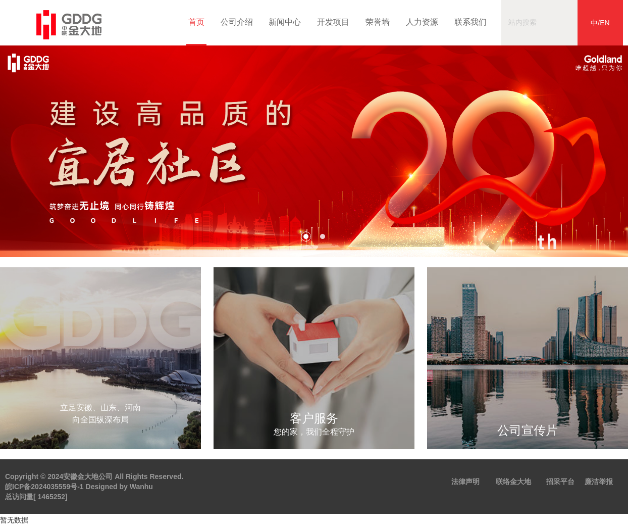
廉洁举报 (599, 481)
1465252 (52, 497)
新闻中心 (284, 22)
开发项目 (332, 22)
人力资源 (421, 22)
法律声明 (465, 481)
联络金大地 (513, 481)
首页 (196, 31)
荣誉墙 (376, 22)
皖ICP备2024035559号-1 (44, 487)
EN (604, 23)
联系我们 (469, 22)
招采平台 (560, 481)
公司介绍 (236, 22)
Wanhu (141, 487)
